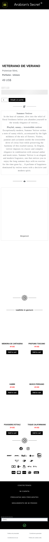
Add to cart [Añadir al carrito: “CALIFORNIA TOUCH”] (36, 433)
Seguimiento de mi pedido (24, 503)
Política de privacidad (13, 533)
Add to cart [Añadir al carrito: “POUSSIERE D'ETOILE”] (12, 433)
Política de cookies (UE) (35, 537)
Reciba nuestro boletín (7, 516)
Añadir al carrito (17, 100)
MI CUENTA (24, 491)
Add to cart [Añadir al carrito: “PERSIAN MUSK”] (36, 393)
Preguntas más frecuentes (25, 497)
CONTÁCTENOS (24, 485)
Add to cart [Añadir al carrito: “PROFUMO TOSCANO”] (36, 352)
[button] (4, 4)
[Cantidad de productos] (4, 100)
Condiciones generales (35, 533)
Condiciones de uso (13, 537)
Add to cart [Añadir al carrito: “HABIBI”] (12, 393)
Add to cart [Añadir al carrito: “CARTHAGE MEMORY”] (12, 352)
